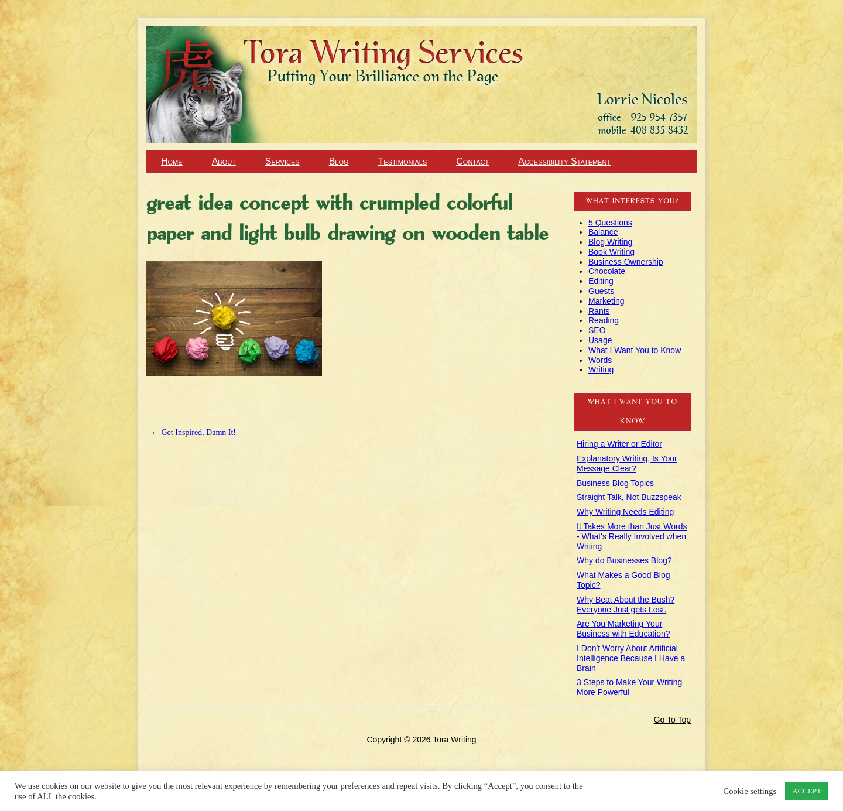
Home (172, 161)
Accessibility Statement (564, 161)
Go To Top (672, 720)
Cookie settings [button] (749, 791)
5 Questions (610, 222)
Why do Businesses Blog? (624, 560)
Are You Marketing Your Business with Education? (623, 628)
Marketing (606, 301)
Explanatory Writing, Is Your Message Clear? (627, 463)
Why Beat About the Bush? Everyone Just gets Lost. (625, 604)
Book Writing (611, 251)
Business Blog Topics (615, 483)
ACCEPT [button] (806, 790)
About (224, 161)
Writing (601, 369)
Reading (603, 320)
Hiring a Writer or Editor (619, 444)
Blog (339, 161)
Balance (603, 232)
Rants (599, 311)
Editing (601, 281)
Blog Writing (610, 242)
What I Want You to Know (634, 350)
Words (600, 360)
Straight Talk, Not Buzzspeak (629, 497)
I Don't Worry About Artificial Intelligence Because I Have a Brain (631, 658)
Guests (601, 291)
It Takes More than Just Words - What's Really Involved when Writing (632, 536)
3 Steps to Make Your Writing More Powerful (629, 687)
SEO (597, 330)
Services (282, 161)
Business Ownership (625, 261)
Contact (472, 161)
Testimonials (402, 161)
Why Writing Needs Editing (625, 511)
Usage (600, 340)
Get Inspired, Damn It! (193, 432)
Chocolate (606, 271)
